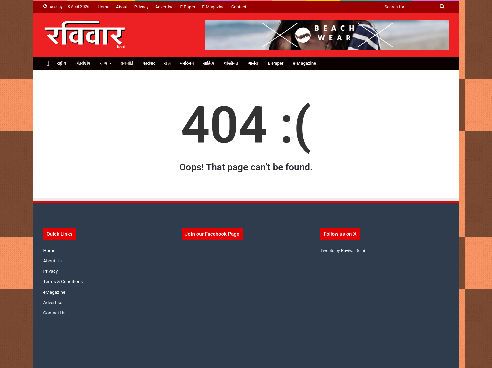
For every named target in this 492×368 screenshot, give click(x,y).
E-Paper (187, 6)
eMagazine (54, 292)
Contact (239, 6)
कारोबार (149, 63)
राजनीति (126, 63)
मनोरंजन (187, 63)
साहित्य (208, 63)
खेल (167, 63)
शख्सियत (231, 63)
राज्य (103, 63)
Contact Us (54, 312)
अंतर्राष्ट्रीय (82, 63)
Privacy (141, 6)
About (122, 6)
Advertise (164, 6)
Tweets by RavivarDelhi (342, 250)
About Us (52, 260)
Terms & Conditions (63, 281)
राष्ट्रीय (61, 63)
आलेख (253, 63)
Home (103, 6)
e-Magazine (304, 63)
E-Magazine (213, 6)
